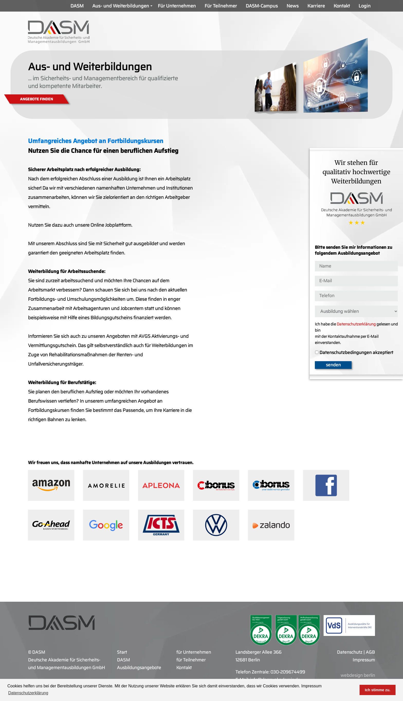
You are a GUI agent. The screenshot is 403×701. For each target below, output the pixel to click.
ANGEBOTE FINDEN (36, 99)
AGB (370, 652)
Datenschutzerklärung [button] (28, 693)
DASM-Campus (262, 6)
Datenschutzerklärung (356, 324)
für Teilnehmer (191, 659)
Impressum (311, 686)
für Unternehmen (193, 652)
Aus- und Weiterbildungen (122, 7)
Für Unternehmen (177, 6)
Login (365, 6)
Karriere (316, 6)
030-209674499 (287, 672)
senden (333, 364)
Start (122, 652)
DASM (77, 6)
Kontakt (342, 6)
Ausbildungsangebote (139, 667)
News (293, 6)
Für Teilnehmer (221, 6)
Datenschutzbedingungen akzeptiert (356, 353)
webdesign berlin (358, 675)
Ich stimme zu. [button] (377, 690)
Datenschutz (349, 652)
